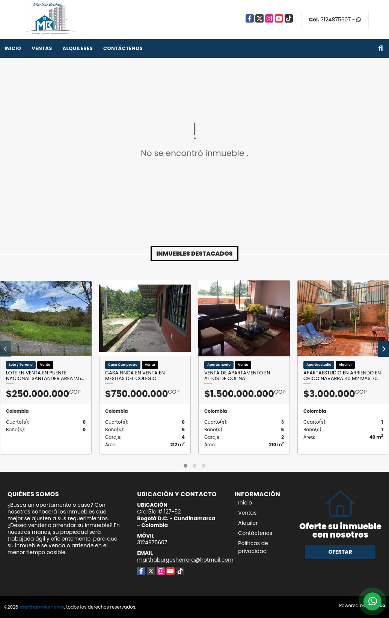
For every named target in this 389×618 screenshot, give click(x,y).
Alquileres (77, 48)
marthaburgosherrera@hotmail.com (185, 559)
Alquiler (248, 523)
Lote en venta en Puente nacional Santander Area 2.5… (45, 376)
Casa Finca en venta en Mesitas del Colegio (135, 376)
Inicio (13, 48)
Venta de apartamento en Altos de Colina (237, 376)
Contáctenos (123, 48)
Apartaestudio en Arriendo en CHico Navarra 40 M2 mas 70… (342, 376)
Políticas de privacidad (253, 547)
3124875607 (336, 19)
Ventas (42, 48)
